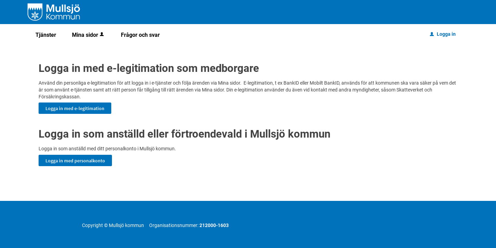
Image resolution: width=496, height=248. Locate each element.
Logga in (443, 34)
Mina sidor (88, 35)
